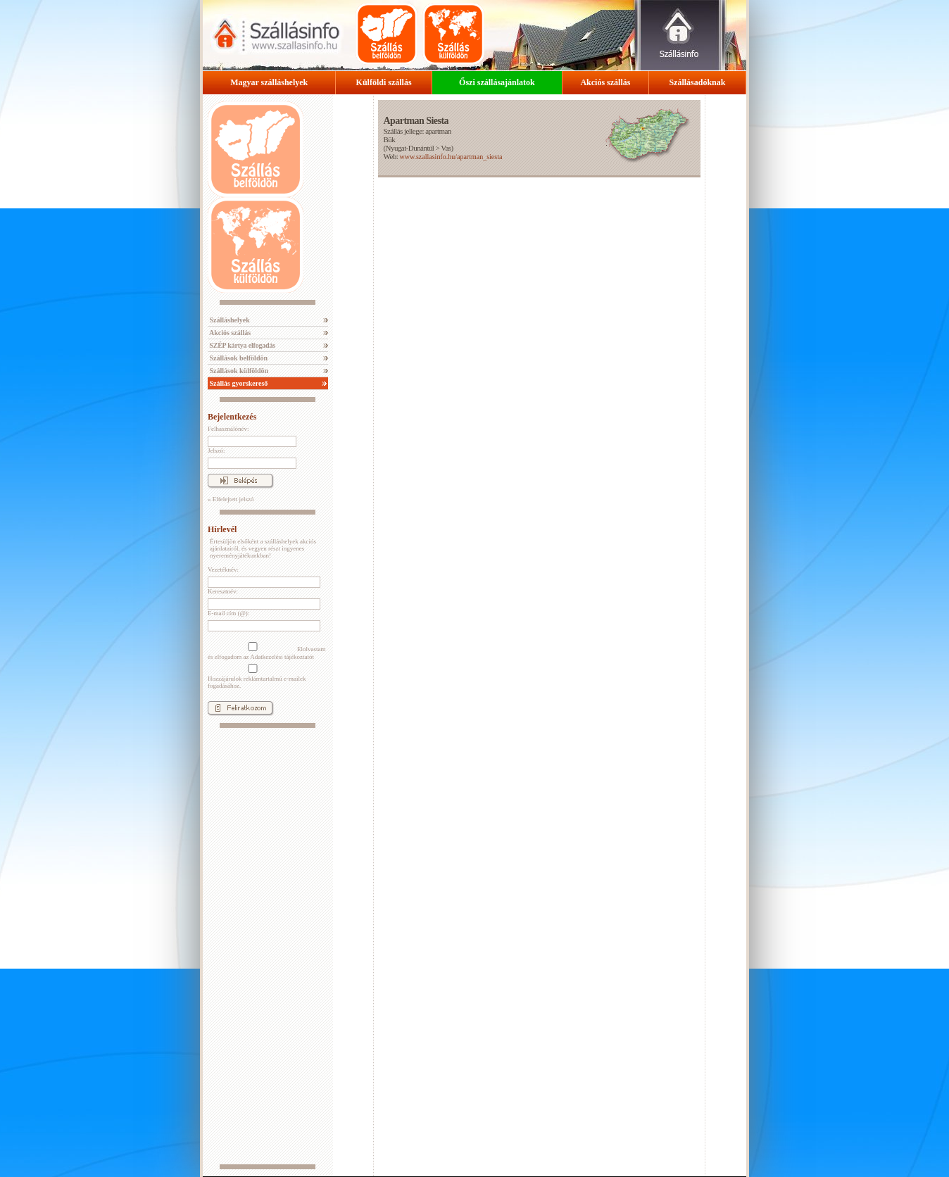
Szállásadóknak (697, 82)
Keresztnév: (223, 591)
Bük (389, 139)
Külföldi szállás (384, 82)
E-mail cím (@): (228, 613)
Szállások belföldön (238, 358)
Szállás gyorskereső (238, 383)
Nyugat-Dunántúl (410, 148)
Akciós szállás (605, 82)
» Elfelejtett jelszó (230, 499)
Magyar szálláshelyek (269, 82)
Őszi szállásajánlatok (497, 82)
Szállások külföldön (238, 370)
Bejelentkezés (232, 417)
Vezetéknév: (223, 569)
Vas (446, 148)
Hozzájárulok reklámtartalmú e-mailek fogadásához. (257, 676)
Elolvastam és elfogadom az (267, 651)
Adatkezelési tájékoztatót (282, 656)
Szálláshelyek (229, 320)
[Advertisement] (267, 946)
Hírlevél (222, 529)
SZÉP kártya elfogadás (241, 345)
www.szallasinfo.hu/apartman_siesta (450, 156)
